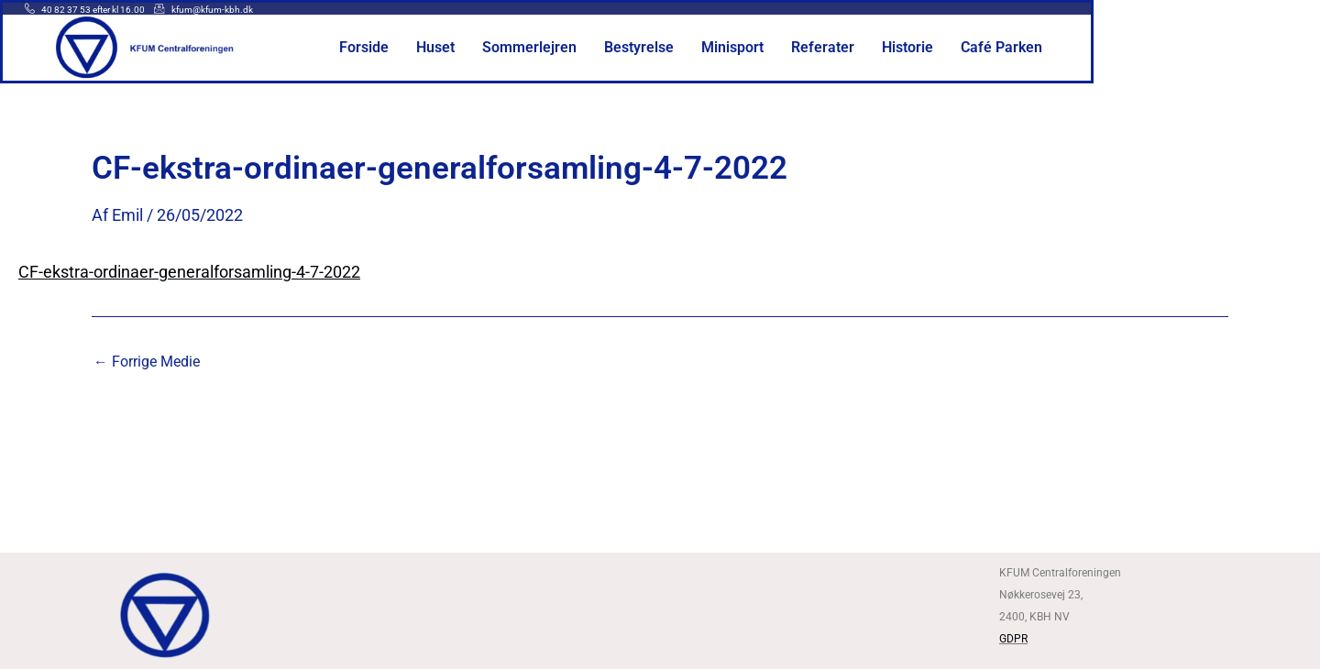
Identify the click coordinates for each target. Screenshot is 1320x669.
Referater (947, 47)
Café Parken (1117, 47)
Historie (1028, 47)
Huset (583, 47)
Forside (514, 47)
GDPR (1013, 638)
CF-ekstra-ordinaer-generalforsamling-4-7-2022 (189, 271)
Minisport (863, 47)
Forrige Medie (147, 362)
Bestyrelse (774, 47)
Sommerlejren (671, 47)
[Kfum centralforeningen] (660, 612)
